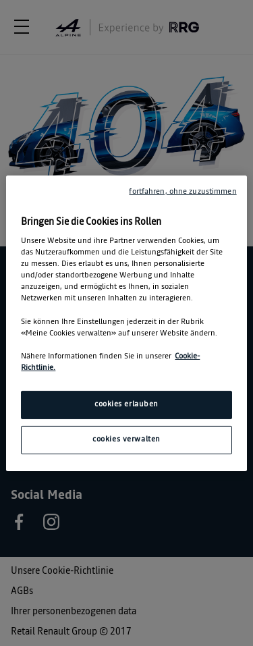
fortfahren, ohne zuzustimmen (182, 191)
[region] (126, 322)
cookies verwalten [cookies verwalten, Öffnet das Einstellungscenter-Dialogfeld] (126, 439)
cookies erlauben (126, 404)
